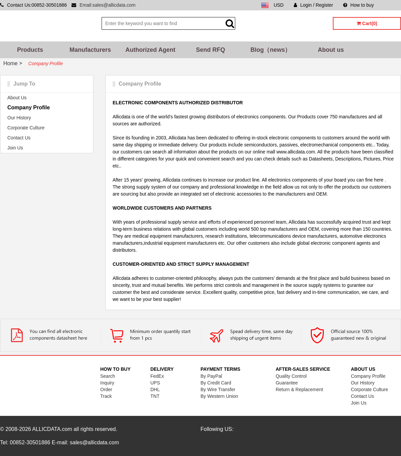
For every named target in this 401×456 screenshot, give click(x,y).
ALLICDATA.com (52, 429)
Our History (19, 117)
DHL (155, 389)
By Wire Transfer (217, 389)
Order (106, 389)
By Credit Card (215, 382)
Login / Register (313, 5)
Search (107, 376)
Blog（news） (270, 49)
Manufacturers (90, 49)
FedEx (157, 376)
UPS (155, 382)
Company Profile (28, 107)
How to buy (358, 5)
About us (331, 49)
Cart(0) (367, 23)
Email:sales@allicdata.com (108, 5)
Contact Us (18, 137)
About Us (17, 97)
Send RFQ (210, 49)
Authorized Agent (150, 49)
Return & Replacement (299, 389)
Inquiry (107, 382)
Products (30, 49)
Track (106, 396)
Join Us (15, 147)
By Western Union (219, 396)
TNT (154, 396)
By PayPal (211, 376)
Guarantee (287, 382)
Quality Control (291, 376)
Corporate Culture (25, 127)
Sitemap (392, 5)
